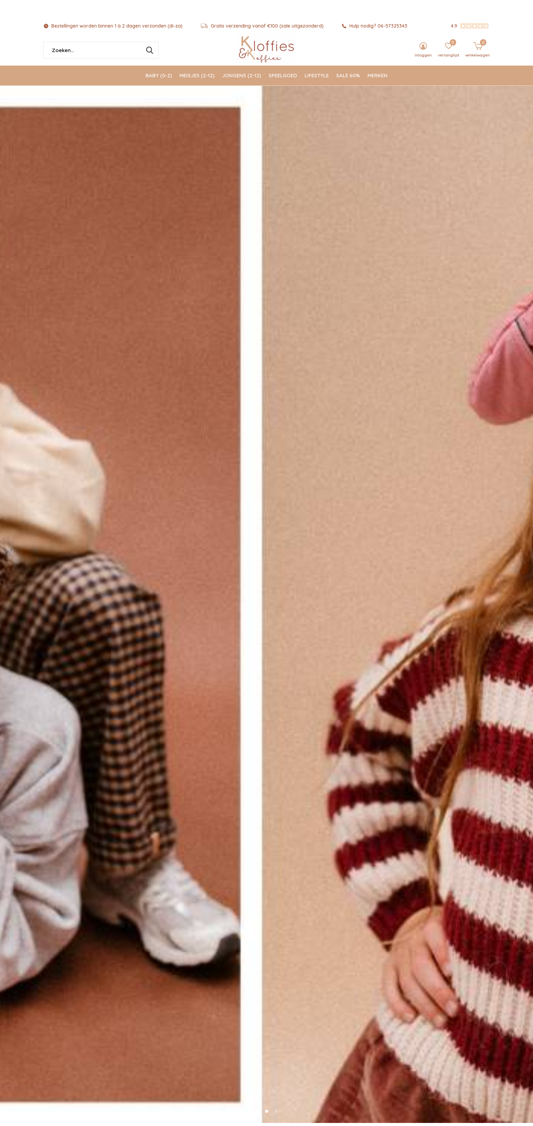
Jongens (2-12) (241, 78)
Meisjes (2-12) (196, 78)
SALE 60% (348, 78)
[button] (257, 1114)
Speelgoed (283, 78)
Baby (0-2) (158, 78)
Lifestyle (317, 78)
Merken (377, 78)
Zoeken (149, 53)
